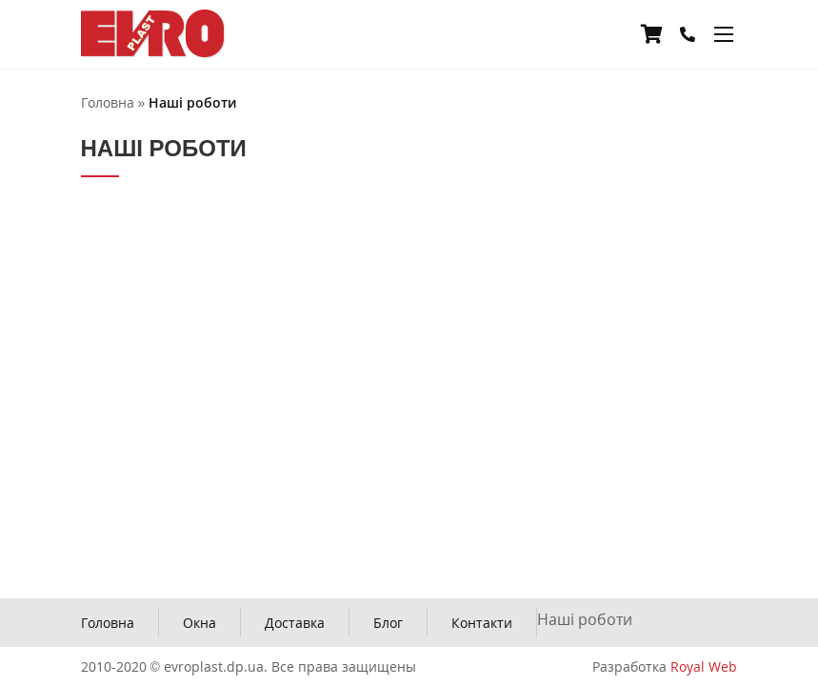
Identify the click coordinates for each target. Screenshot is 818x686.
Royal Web (703, 666)
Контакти (481, 623)
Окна (199, 623)
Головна (107, 623)
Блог (388, 623)
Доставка (295, 623)
